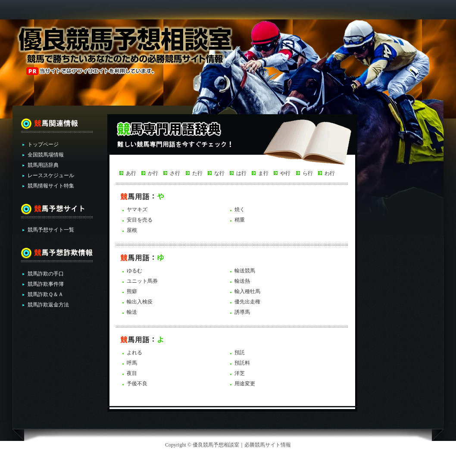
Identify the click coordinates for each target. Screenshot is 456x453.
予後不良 (137, 384)
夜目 (132, 373)
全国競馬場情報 (46, 155)
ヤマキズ (137, 209)
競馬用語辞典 (43, 165)
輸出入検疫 (140, 302)
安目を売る (140, 220)
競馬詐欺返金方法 (48, 305)
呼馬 (132, 363)
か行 (153, 173)
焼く (239, 209)
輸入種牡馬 (247, 291)
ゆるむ (134, 271)
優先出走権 (247, 302)
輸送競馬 (244, 271)
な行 (219, 173)
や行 (285, 173)
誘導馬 (242, 312)
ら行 (308, 173)
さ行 (175, 173)
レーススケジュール (51, 175)
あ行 (131, 173)
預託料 (242, 363)
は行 (241, 173)
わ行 (330, 173)
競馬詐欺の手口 (46, 274)
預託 (239, 353)
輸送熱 (242, 281)
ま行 (263, 173)
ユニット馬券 (142, 281)
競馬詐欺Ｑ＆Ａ (45, 294)
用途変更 (244, 384)
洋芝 (239, 373)
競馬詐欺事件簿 (46, 284)
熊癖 (132, 291)
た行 (197, 173)
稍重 (239, 220)
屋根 (132, 230)
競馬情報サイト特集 (51, 186)
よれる (134, 353)
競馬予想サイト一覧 (51, 230)
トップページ (43, 144)
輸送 (132, 312)
